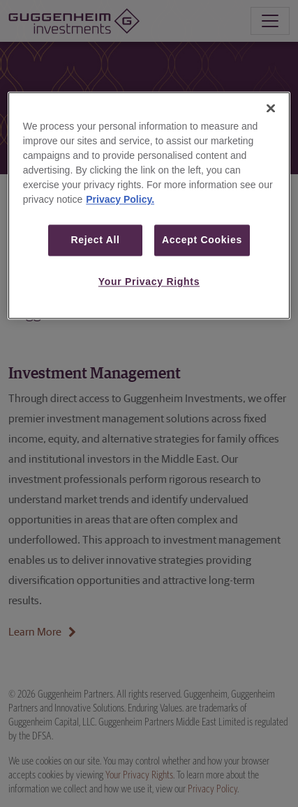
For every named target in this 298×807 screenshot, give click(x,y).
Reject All (94, 239)
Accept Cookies (202, 239)
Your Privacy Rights (149, 282)
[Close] (270, 108)
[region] (149, 205)
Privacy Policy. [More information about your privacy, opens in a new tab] (120, 199)
